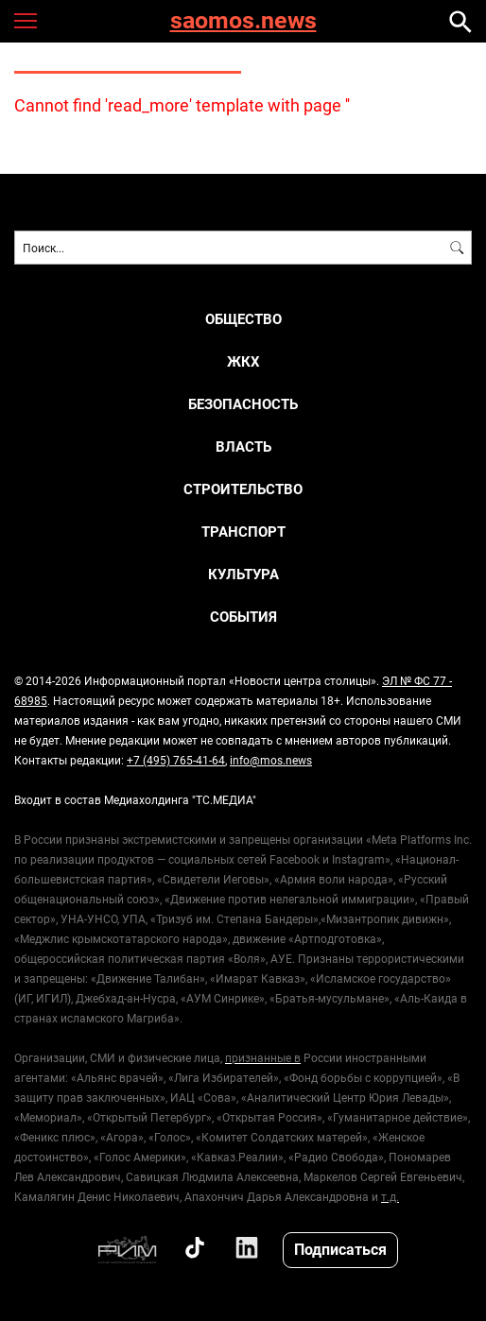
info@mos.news (271, 759)
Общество (243, 319)
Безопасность (243, 404)
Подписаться (340, 1249)
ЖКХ (243, 361)
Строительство (243, 489)
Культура (243, 574)
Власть (243, 446)
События (243, 616)
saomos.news (243, 21)
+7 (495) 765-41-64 (176, 759)
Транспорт (243, 531)
